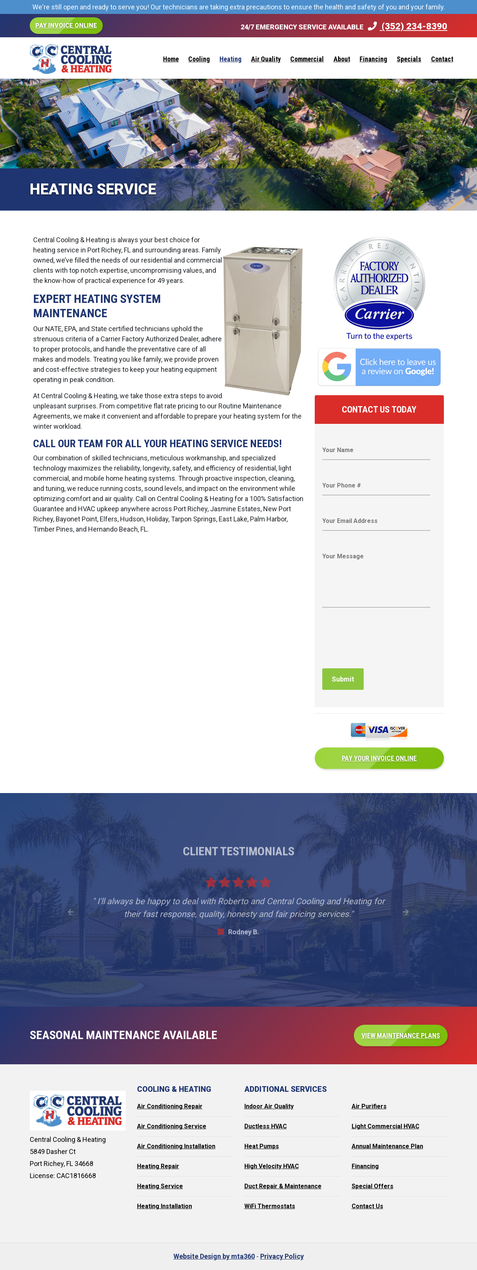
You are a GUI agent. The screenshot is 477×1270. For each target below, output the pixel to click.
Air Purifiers (369, 1106)
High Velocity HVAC (271, 1166)
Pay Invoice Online (66, 25)
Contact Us (367, 1206)
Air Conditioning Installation (176, 1146)
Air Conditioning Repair (170, 1106)
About (342, 59)
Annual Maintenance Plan (387, 1146)
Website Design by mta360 (214, 1256)
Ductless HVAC (265, 1126)
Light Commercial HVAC (385, 1126)
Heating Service (160, 1186)
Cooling (199, 59)
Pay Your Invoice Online (379, 758)
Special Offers (372, 1186)
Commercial (307, 59)
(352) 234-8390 (407, 26)
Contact (442, 59)
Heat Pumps (261, 1146)
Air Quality (266, 59)
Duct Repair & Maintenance (283, 1186)
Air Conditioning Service (171, 1126)
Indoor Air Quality (269, 1106)
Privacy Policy (282, 1256)
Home (171, 59)
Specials (409, 59)
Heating (230, 59)
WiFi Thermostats (269, 1206)
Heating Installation (164, 1206)
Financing (373, 59)
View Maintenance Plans (400, 1035)
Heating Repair (158, 1166)
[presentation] (379, 641)
